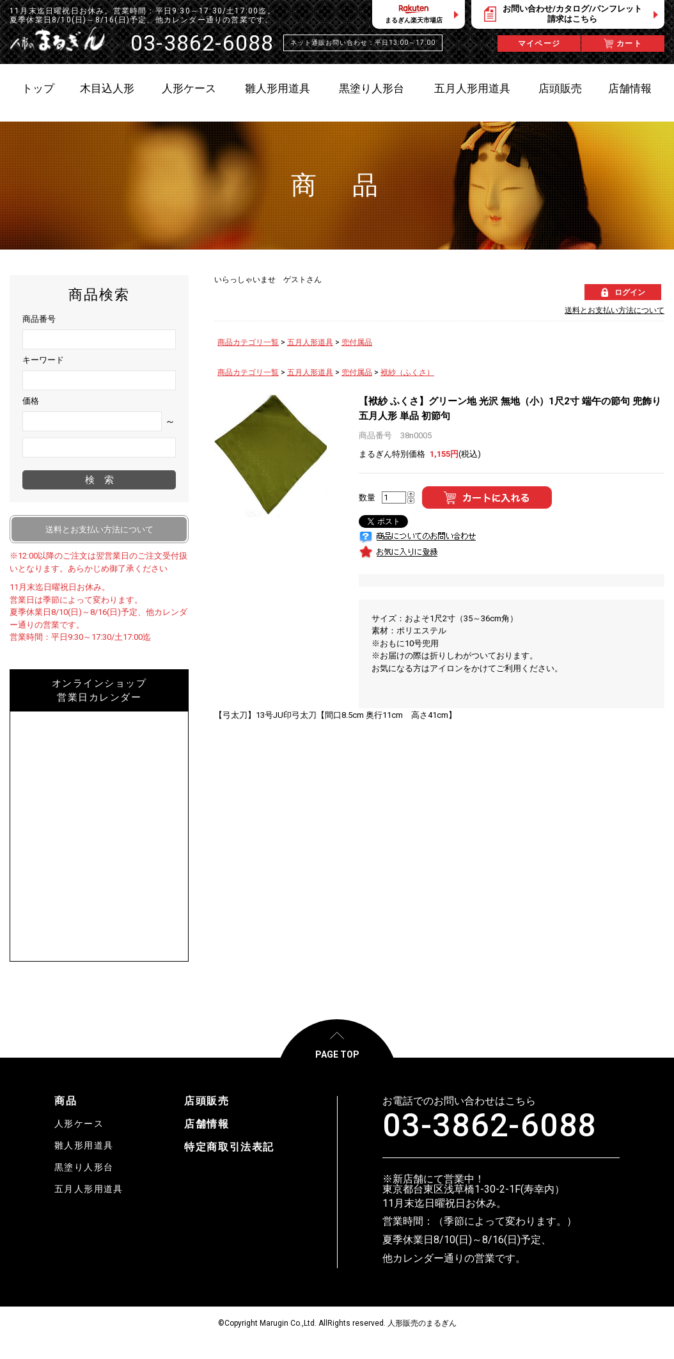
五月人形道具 (310, 342)
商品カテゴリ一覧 (248, 342)
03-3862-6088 (489, 1125)
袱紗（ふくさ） (407, 372)
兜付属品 (356, 342)
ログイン (630, 292)
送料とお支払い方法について (614, 310)
